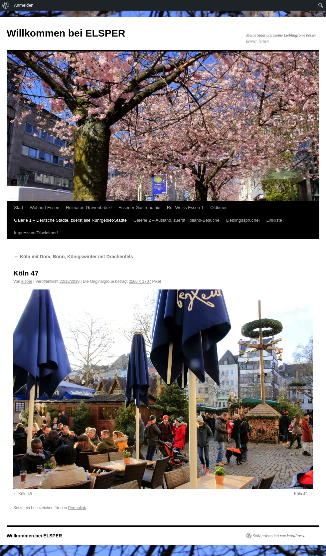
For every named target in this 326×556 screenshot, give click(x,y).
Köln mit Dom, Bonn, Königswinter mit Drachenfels (73, 256)
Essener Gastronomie (139, 207)
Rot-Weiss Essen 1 (185, 207)
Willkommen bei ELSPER (66, 33)
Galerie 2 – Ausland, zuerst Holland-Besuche (176, 220)
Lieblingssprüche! (243, 220)
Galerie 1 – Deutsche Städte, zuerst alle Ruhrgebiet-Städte (70, 220)
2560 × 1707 (140, 281)
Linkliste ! (275, 220)
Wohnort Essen (44, 207)
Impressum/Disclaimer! (36, 232)
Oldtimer (218, 207)
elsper (26, 281)
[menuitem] (6, 5)
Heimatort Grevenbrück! (89, 207)
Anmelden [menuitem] (24, 5)
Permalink (77, 507)
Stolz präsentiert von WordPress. (279, 535)
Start (18, 207)
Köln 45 (25, 494)
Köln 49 (301, 494)
